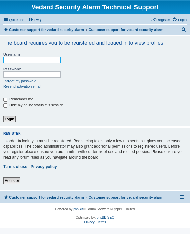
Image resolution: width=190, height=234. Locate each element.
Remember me (18, 99)
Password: (12, 69)
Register (12, 180)
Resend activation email (22, 86)
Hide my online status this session (33, 105)
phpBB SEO (105, 217)
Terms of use (15, 166)
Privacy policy (44, 166)
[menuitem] (34, 20)
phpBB (78, 209)
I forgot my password (19, 81)
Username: (12, 54)
